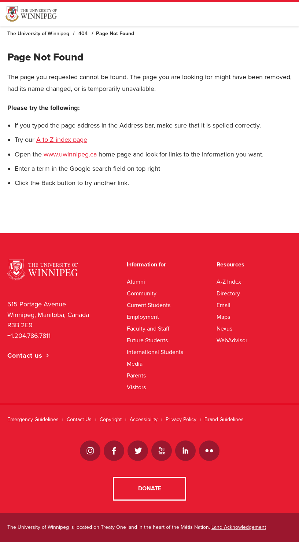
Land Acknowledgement (238, 527)
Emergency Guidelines (33, 419)
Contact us (25, 355)
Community (141, 293)
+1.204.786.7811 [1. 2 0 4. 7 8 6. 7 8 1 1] (29, 336)
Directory (228, 293)
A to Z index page (61, 140)
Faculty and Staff (148, 328)
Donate (149, 488)
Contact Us (79, 419)
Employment (143, 316)
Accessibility (144, 419)
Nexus (224, 328)
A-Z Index (229, 281)
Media (135, 363)
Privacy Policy (181, 419)
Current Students (148, 305)
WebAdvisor (232, 340)
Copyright (111, 419)
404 (83, 33)
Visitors (136, 387)
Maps (223, 316)
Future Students (147, 340)
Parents (136, 375)
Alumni (136, 281)
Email (223, 305)
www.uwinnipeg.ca (70, 154)
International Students (155, 352)
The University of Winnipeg (38, 33)
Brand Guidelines (224, 419)
